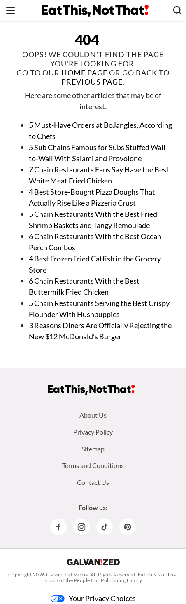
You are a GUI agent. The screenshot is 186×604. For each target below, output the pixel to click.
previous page (92, 81)
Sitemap (93, 449)
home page (84, 72)
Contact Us (93, 482)
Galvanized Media (67, 574)
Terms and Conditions (93, 465)
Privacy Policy (93, 432)
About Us (93, 415)
